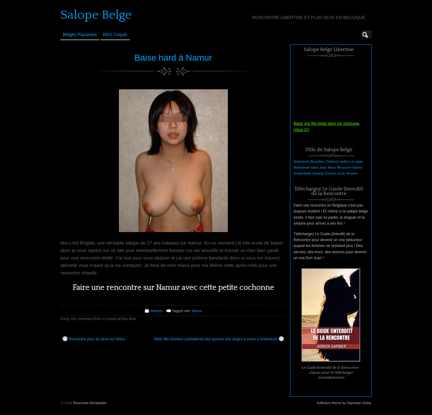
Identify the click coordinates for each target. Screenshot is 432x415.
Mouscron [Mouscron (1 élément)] (344, 167)
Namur (197, 311)
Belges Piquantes (80, 34)
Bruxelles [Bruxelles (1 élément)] (317, 161)
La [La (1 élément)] (352, 161)
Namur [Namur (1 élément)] (358, 167)
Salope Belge (96, 15)
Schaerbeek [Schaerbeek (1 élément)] (302, 173)
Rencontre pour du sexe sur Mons (94, 338)
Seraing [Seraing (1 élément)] (318, 173)
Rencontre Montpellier (90, 403)
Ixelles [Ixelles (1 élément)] (344, 161)
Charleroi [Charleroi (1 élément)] (331, 161)
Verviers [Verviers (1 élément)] (352, 173)
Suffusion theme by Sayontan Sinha (344, 403)
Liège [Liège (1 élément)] (359, 161)
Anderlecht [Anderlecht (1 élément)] (301, 161)
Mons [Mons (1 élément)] (332, 167)
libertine (156, 311)
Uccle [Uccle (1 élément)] (341, 173)
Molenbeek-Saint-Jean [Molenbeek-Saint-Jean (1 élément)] (310, 167)
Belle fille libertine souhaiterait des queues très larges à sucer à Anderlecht (219, 338)
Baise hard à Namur (173, 58)
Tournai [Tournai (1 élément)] (330, 173)
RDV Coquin (115, 34)
